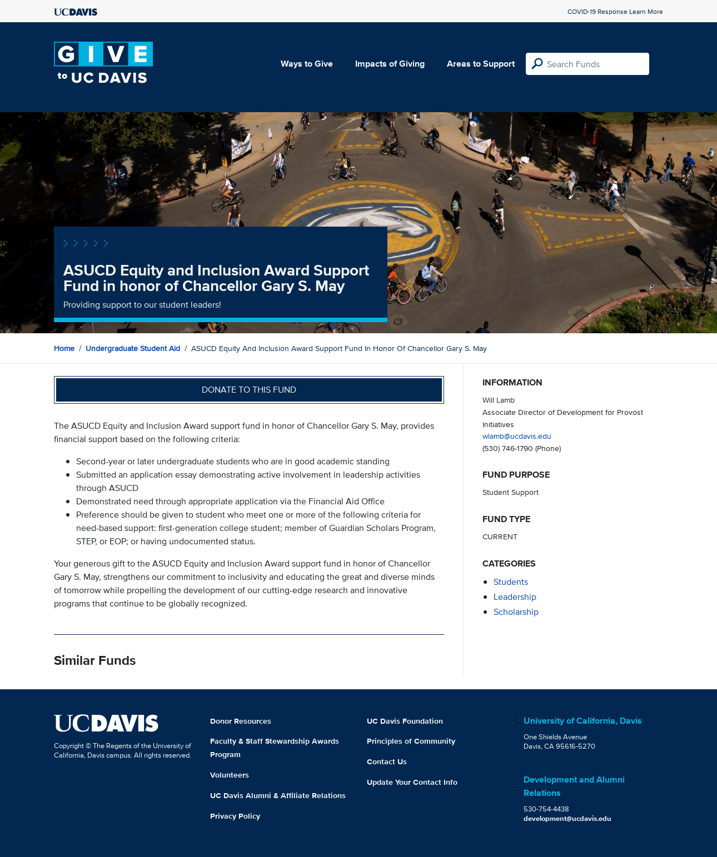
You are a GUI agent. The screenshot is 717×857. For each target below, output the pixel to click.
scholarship (516, 611)
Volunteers (229, 774)
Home (64, 348)
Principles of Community (411, 740)
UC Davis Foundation (405, 720)
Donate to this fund (249, 389)
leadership (515, 596)
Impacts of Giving (390, 63)
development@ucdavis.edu (567, 818)
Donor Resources (240, 720)
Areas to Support (481, 63)
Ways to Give (307, 63)
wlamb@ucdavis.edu (516, 436)
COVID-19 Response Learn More (615, 11)
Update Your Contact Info (412, 782)
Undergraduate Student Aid (133, 348)
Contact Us (387, 761)
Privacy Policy (235, 815)
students (511, 581)
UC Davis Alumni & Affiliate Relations (278, 795)
